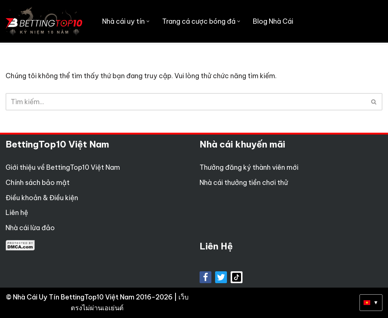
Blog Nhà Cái (273, 21)
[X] (221, 277)
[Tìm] (186, 101)
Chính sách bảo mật (38, 182)
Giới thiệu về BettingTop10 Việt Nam (63, 167)
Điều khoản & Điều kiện (42, 197)
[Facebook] (205, 277)
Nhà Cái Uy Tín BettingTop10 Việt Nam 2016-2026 (93, 297)
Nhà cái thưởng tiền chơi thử (244, 182)
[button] (148, 21)
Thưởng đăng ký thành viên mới (249, 167)
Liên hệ (17, 212)
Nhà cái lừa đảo (30, 227)
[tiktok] (236, 277)
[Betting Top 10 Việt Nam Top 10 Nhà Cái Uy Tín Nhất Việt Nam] (44, 21)
